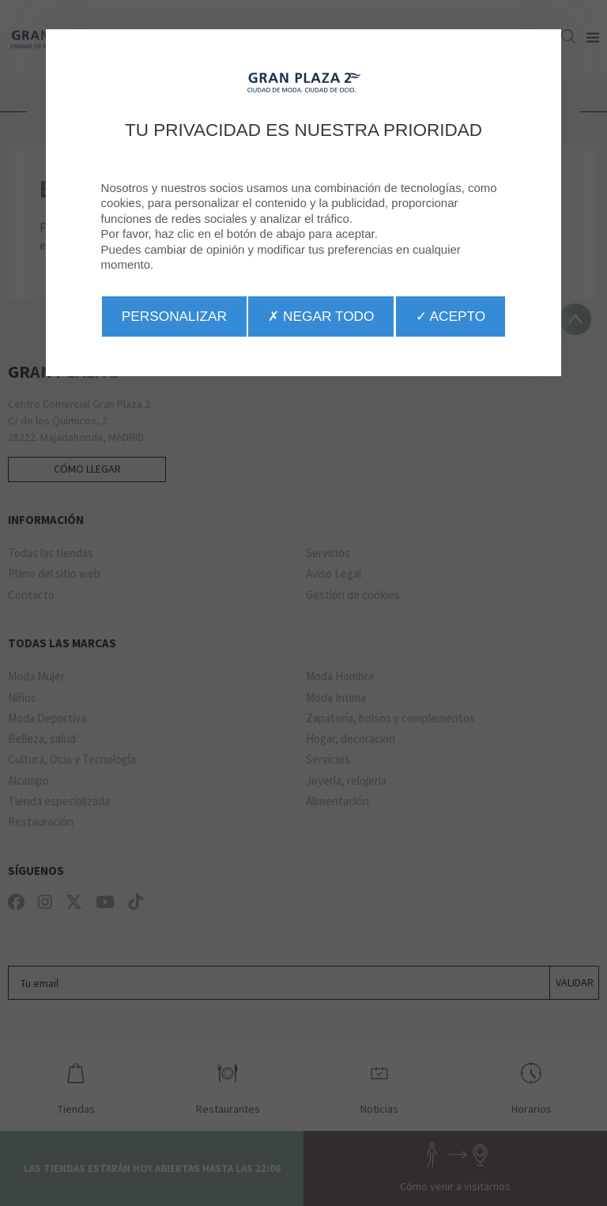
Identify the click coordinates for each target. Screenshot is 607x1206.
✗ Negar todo (321, 316)
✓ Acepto (450, 316)
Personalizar (174, 316)
